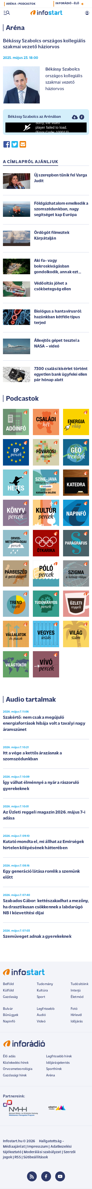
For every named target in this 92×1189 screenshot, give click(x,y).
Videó (41, 1021)
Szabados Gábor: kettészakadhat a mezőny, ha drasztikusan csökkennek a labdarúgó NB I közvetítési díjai (46, 907)
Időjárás (77, 1021)
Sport (41, 997)
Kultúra (42, 990)
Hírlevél (76, 1015)
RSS (17, 1157)
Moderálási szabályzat (42, 1152)
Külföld (8, 990)
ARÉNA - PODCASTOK (20, 3)
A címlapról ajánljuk (30, 162)
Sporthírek (54, 1069)
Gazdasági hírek (14, 1075)
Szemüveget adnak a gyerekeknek (37, 936)
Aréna (50, 1075)
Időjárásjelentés (58, 1063)
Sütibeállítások (35, 1157)
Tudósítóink (79, 984)
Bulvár (8, 1009)
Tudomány (45, 984)
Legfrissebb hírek (59, 1056)
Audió (41, 1015)
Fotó (74, 1009)
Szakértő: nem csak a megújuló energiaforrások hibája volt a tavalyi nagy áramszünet (44, 723)
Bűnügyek (10, 1015)
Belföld (8, 984)
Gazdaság (10, 997)
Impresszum (37, 1147)
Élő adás (9, 1056)
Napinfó (9, 1021)
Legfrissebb (45, 1009)
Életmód (77, 997)
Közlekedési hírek (15, 1063)
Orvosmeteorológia (17, 1069)
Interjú (76, 990)
